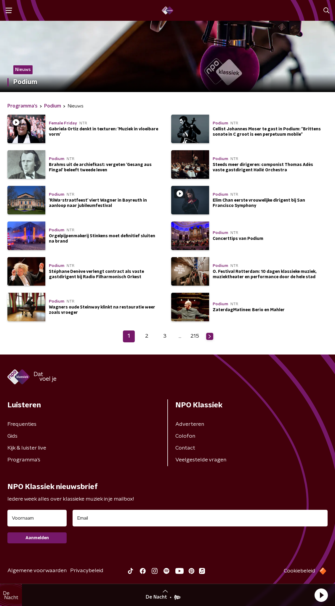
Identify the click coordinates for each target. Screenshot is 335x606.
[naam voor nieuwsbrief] (37, 518)
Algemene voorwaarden (37, 570)
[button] (321, 595)
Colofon (185, 436)
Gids (12, 436)
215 (194, 336)
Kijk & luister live (26, 448)
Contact (185, 448)
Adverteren (189, 424)
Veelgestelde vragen (200, 460)
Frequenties (21, 424)
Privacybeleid (86, 570)
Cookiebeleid (299, 571)
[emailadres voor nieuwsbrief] (200, 518)
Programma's (23, 460)
